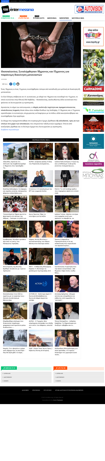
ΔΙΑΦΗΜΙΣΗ (14, 1)
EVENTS (6, 438)
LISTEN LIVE (7, 430)
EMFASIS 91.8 (7, 17)
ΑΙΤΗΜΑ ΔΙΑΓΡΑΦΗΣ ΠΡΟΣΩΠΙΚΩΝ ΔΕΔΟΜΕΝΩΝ (69, 447)
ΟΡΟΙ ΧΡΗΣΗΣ (48, 447)
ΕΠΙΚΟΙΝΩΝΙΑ (22, 1)
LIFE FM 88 (23, 17)
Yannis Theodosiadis (58, 457)
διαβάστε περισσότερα (10, 158)
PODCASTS (38, 17)
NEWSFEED (64, 18)
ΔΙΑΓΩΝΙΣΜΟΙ (8, 434)
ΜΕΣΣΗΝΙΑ (52, 18)
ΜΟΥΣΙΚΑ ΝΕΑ (78, 18)
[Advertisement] (41, 100)
